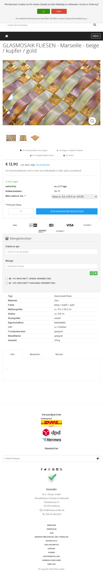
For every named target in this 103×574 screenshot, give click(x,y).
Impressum (51, 529)
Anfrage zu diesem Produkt (71, 150)
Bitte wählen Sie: (15, 196)
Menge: (9, 260)
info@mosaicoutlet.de (53, 510)
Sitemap (51, 552)
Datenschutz (51, 541)
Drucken (70, 155)
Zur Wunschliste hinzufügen (34, 150)
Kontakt (51, 549)
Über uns (51, 564)
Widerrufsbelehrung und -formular (51, 537)
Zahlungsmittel (51, 545)
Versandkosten (43, 164)
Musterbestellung (51, 556)
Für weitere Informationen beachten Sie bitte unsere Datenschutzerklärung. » (52, 18)
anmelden (51, 525)
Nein (59, 11)
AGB (51, 533)
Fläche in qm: (12, 246)
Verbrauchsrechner (51, 560)
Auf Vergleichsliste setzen (43, 155)
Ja (43, 11)
